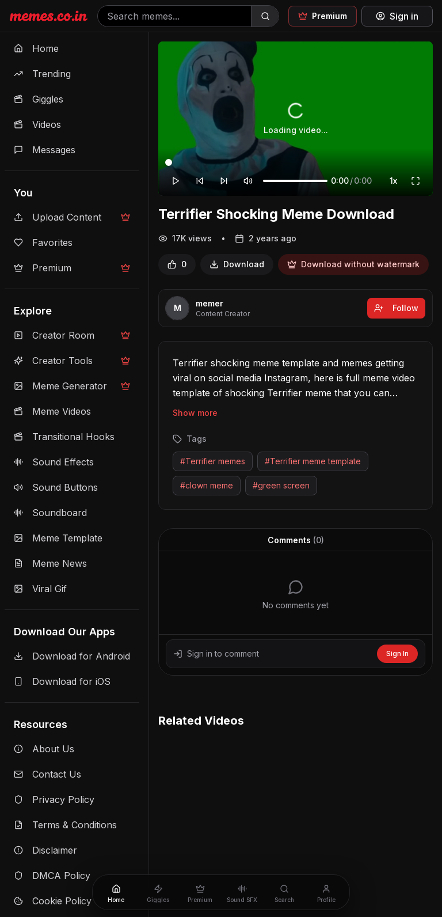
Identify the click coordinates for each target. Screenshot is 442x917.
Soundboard (50, 512)
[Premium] (200, 892)
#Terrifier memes (212, 461)
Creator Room (72, 335)
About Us (44, 749)
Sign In (397, 653)
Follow (396, 308)
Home (36, 48)
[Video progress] (295, 162)
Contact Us (47, 774)
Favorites (43, 242)
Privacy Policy (54, 799)
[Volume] (295, 181)
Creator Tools (72, 360)
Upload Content (72, 217)
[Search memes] (174, 16)
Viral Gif (40, 588)
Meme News (50, 563)
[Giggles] (158, 892)
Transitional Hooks (64, 436)
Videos (37, 124)
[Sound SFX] (242, 892)
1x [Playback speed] (393, 180)
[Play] (175, 180)
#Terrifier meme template (313, 461)
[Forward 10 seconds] (224, 180)
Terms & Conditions (65, 825)
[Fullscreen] (415, 180)
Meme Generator (72, 386)
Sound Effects (54, 462)
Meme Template (58, 538)
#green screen (281, 485)
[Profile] (326, 892)
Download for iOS (62, 681)
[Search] (265, 16)
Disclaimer (45, 850)
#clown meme (206, 485)
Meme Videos (52, 411)
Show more (195, 413)
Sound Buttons (56, 487)
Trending (42, 73)
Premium (72, 268)
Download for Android (72, 656)
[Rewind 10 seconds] (199, 180)
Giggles (38, 99)
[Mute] (248, 180)
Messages (44, 150)
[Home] (116, 892)
